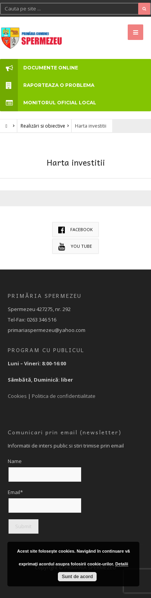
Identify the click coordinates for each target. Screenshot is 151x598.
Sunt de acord (77, 576)
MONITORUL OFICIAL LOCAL (48, 102)
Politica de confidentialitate (63, 395)
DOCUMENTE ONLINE (39, 67)
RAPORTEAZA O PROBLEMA (47, 85)
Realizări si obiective (43, 126)
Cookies (17, 395)
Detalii (121, 564)
